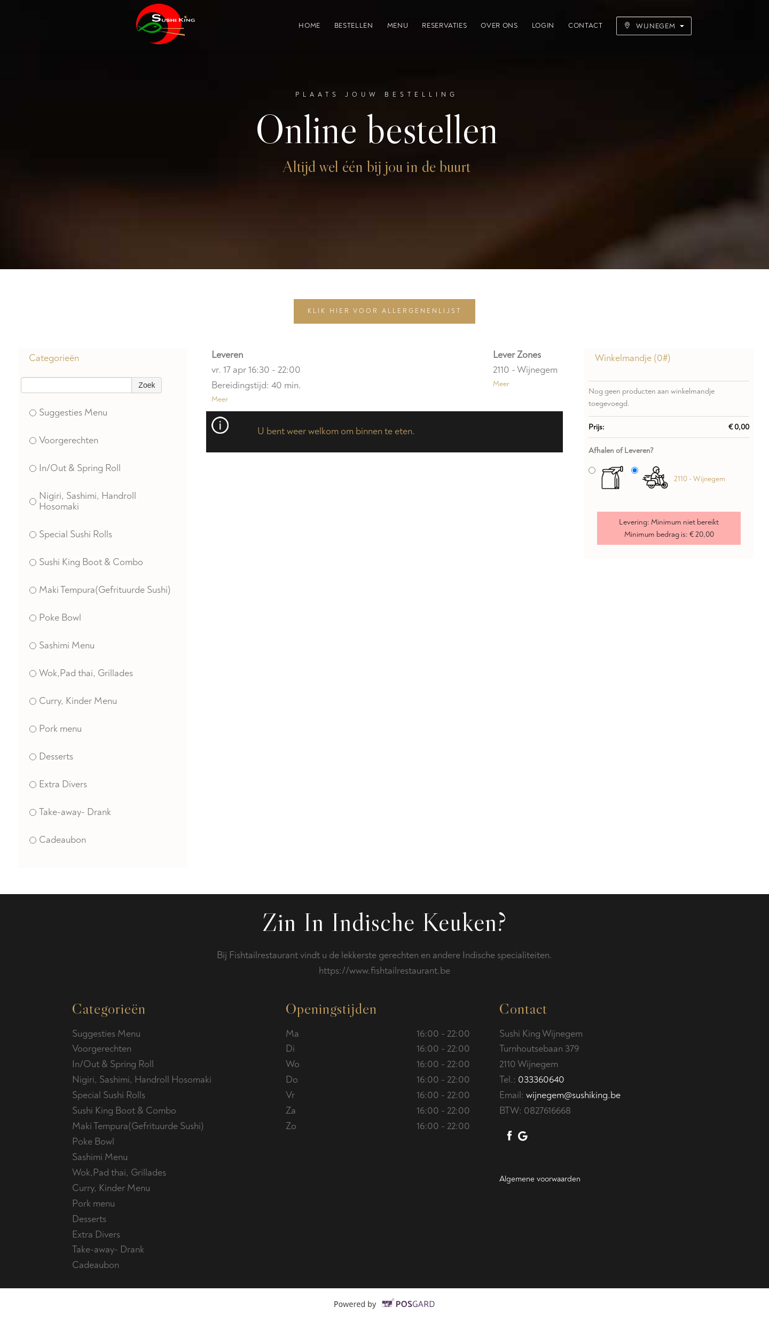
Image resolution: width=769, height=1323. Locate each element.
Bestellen (353, 25)
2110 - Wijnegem (699, 478)
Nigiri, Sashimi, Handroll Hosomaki (82, 501)
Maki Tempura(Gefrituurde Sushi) (100, 590)
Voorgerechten (63, 440)
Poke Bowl (55, 618)
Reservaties (444, 25)
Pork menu (55, 729)
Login (543, 25)
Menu (398, 25)
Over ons (499, 25)
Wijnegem (654, 26)
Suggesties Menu (68, 412)
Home (309, 25)
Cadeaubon (57, 840)
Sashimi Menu (62, 645)
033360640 (541, 1080)
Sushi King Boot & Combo (86, 562)
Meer (219, 399)
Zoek (146, 385)
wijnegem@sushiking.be (573, 1095)
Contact (585, 25)
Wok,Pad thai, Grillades (81, 673)
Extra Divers (58, 784)
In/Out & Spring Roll (75, 468)
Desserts (51, 756)
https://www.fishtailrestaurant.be (384, 971)
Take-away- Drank (70, 812)
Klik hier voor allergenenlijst (384, 311)
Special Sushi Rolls (70, 534)
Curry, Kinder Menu (73, 701)
